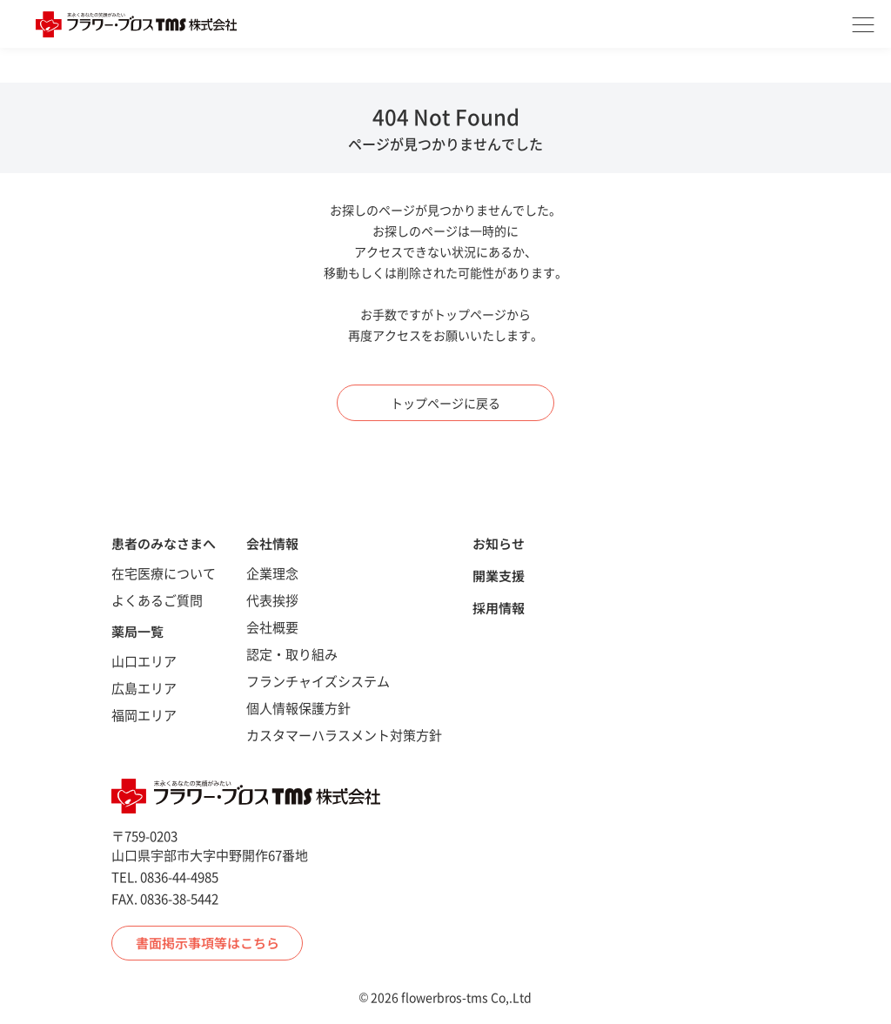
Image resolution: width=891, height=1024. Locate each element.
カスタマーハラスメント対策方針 (344, 735)
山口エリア (144, 661)
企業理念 (272, 573)
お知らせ (498, 543)
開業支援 (498, 575)
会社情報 (272, 543)
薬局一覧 (137, 631)
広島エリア (144, 688)
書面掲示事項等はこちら (207, 943)
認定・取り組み (292, 654)
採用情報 (498, 608)
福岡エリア (144, 715)
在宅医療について (163, 573)
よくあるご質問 (157, 600)
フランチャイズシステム (318, 681)
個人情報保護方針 (298, 708)
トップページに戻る (445, 403)
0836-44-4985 (179, 876)
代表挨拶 (272, 600)
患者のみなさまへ (163, 543)
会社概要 (272, 627)
